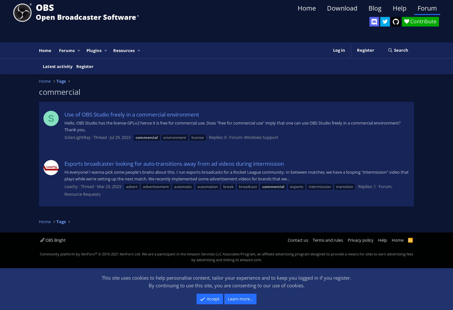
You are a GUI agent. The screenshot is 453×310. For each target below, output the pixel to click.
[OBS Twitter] (385, 21)
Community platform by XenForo (90, 254)
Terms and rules (328, 240)
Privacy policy (361, 240)
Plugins (93, 50)
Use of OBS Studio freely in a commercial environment (131, 114)
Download (342, 8)
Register (84, 66)
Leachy (71, 186)
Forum (427, 8)
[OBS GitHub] (396, 21)
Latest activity (57, 66)
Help (399, 8)
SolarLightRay (77, 137)
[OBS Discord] (374, 21)
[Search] (398, 50)
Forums (67, 50)
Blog (375, 8)
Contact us (298, 240)
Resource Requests (82, 194)
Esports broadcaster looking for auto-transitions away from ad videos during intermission (174, 163)
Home (307, 8)
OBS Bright (53, 240)
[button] (79, 50)
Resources (124, 50)
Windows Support (261, 137)
